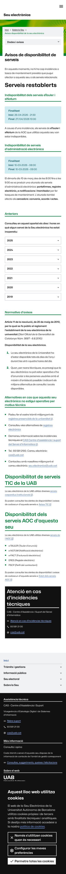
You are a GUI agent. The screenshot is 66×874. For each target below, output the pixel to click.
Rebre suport (14, 720)
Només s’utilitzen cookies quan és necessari (31, 838)
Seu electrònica (17, 15)
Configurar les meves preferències (28, 850)
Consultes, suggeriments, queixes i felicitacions (32, 762)
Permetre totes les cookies (32, 861)
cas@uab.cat (16, 454)
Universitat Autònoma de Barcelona (18, 6)
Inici (6, 660)
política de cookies (32, 826)
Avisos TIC (44, 504)
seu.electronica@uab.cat (43, 465)
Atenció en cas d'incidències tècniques (30, 620)
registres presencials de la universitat (29, 418)
